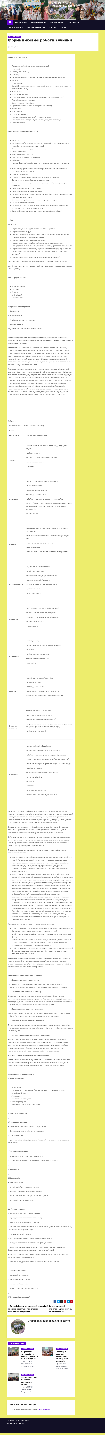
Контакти (64, 27)
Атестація (53, 27)
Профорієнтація (73, 22)
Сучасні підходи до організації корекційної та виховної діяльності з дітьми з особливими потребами (28, 1309)
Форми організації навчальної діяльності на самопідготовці (60, 1309)
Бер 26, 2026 (25, 1361)
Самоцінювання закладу (36, 27)
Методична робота (14, 36)
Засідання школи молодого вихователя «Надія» (29, 1381)
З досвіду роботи (56, 22)
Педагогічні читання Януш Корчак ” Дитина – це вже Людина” (29, 1355)
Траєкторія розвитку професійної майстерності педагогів (62, 1356)
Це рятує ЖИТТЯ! (16, 27)
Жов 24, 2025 (26, 1387)
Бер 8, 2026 (60, 1364)
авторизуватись (44, 1409)
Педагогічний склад (38, 22)
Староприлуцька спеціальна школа (49, 1320)
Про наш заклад (21, 22)
